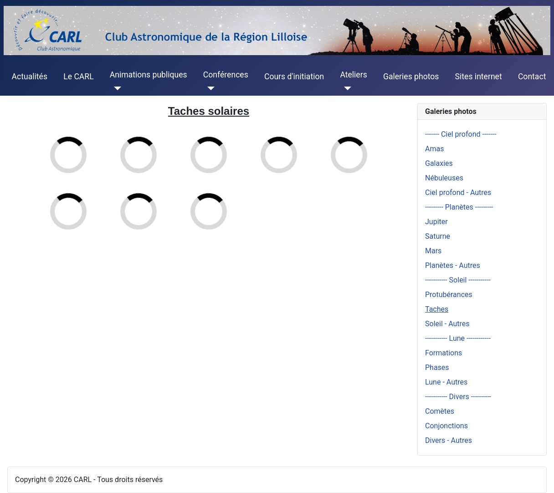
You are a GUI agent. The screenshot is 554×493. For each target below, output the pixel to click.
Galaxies (439, 163)
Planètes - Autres (452, 265)
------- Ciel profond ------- (460, 134)
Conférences (225, 74)
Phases (437, 367)
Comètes (439, 411)
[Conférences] (209, 88)
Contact (532, 76)
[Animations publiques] (115, 88)
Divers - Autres (448, 440)
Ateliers (353, 74)
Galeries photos (411, 76)
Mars (433, 250)
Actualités (29, 76)
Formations (443, 353)
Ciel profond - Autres (458, 192)
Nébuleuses (444, 178)
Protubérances (448, 294)
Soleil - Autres (447, 323)
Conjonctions (446, 425)
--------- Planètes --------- (459, 207)
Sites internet (478, 76)
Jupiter (436, 221)
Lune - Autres (446, 382)
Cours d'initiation (294, 76)
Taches (436, 309)
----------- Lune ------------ (458, 338)
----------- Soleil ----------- (458, 280)
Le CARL (78, 76)
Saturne (437, 236)
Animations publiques (148, 74)
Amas (434, 148)
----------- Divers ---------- (458, 396)
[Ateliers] (345, 88)
